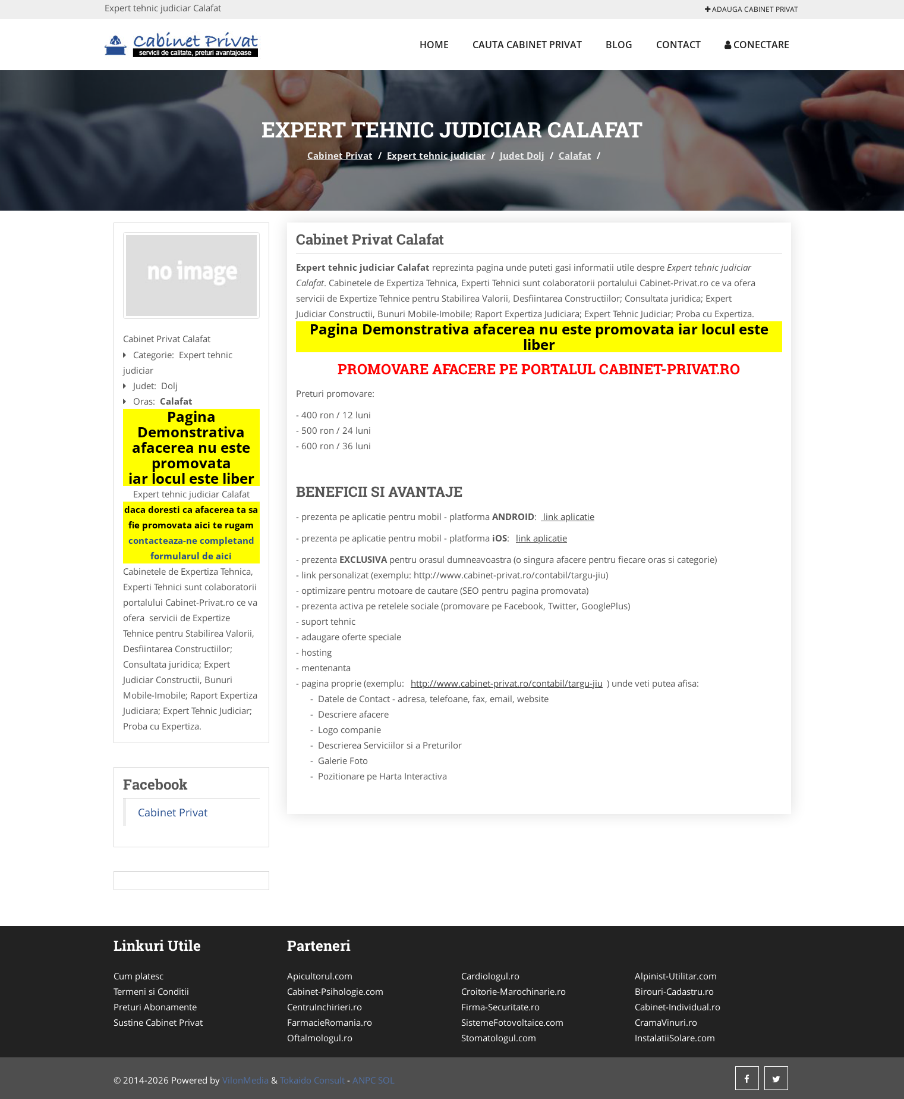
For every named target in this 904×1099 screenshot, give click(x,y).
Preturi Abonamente (155, 1007)
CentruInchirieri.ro (324, 1007)
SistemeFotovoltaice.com (512, 1022)
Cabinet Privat (340, 155)
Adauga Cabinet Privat (751, 9)
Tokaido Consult (312, 1080)
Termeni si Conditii (151, 991)
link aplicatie (567, 516)
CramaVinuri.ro (666, 1022)
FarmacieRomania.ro (329, 1022)
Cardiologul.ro (490, 976)
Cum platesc (138, 976)
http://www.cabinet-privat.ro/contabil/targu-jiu (507, 683)
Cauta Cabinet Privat (527, 44)
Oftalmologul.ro (319, 1038)
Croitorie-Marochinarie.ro (513, 991)
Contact (678, 44)
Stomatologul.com (498, 1038)
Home (434, 44)
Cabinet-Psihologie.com (335, 991)
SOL (386, 1080)
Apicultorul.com (319, 976)
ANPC (364, 1080)
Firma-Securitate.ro (500, 1007)
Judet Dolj (522, 155)
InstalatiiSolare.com (675, 1038)
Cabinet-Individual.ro (677, 1007)
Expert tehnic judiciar (436, 155)
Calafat (575, 155)
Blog (619, 44)
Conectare (757, 44)
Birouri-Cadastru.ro (674, 991)
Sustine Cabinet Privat (158, 1022)
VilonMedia (245, 1080)
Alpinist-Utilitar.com (676, 976)
